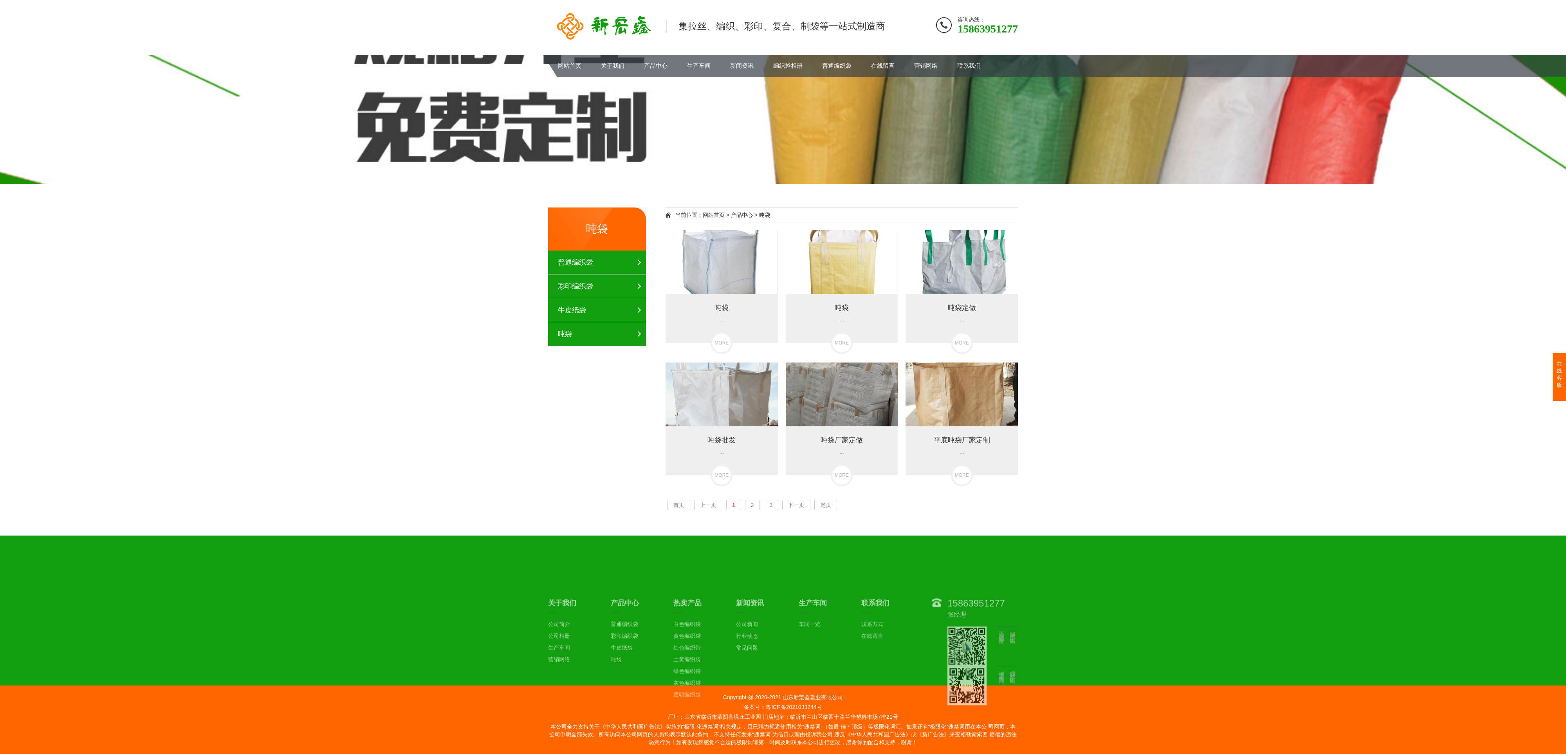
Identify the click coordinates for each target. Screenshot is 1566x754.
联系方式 (872, 682)
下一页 (796, 505)
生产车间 (699, 65)
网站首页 (569, 65)
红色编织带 (687, 705)
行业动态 (747, 694)
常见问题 (747, 705)
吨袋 (565, 334)
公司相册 (559, 694)
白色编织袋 (687, 682)
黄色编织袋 (687, 694)
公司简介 (559, 682)
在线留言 (883, 65)
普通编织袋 (837, 65)
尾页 (825, 505)
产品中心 (656, 65)
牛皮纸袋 (572, 310)
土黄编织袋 (687, 717)
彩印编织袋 (575, 286)
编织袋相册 (788, 65)
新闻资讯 (742, 65)
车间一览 (810, 682)
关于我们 (612, 65)
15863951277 (976, 660)
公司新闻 (747, 682)
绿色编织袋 (687, 729)
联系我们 (969, 65)
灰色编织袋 (687, 741)
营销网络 (926, 65)
